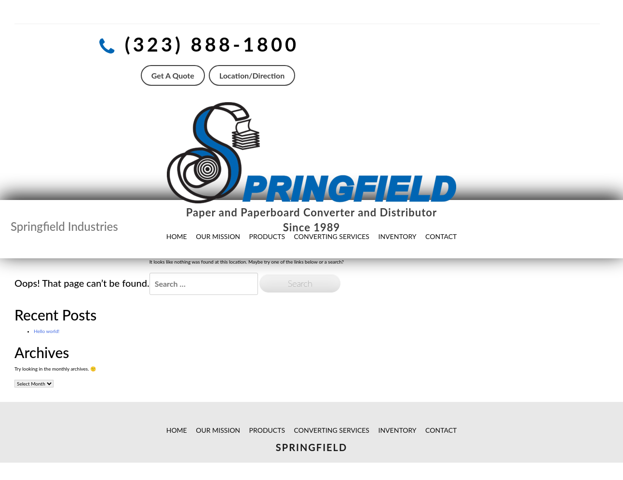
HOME (176, 430)
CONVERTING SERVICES (331, 430)
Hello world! (46, 331)
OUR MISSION (218, 430)
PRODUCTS (267, 430)
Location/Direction (251, 75)
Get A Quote (172, 75)
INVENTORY (398, 430)
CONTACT (441, 430)
